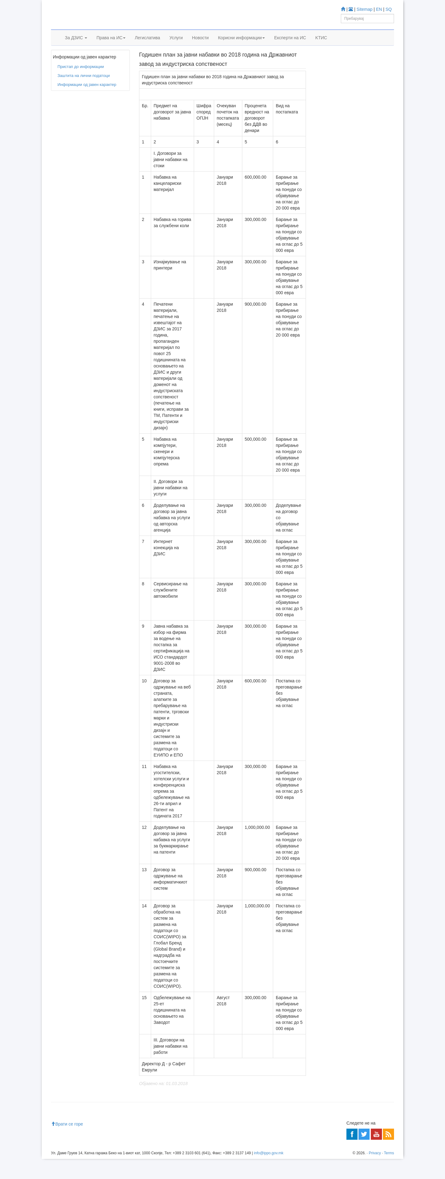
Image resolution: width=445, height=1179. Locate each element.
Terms (389, 1173)
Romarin (335, 187)
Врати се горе (67, 1144)
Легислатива (147, 45)
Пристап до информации (91, 61)
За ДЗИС (76, 45)
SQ (389, 9)
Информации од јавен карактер (86, 103)
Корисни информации (241, 45)
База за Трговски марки (350, 154)
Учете (323, 117)
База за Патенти (343, 146)
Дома (60, 61)
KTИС (321, 45)
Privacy (375, 1173)
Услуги (176, 45)
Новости (200, 45)
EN (379, 9)
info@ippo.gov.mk (268, 1173)
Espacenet (337, 179)
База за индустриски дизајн (353, 162)
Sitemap (364, 9)
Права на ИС (110, 45)
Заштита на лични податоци (83, 94)
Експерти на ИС (290, 45)
